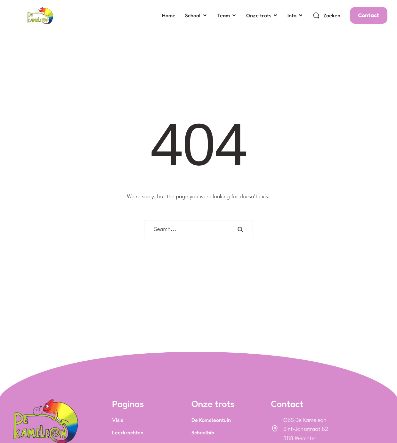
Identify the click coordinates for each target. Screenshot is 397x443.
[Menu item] (168, 15)
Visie (118, 420)
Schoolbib (202, 432)
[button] (204, 15)
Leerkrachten (127, 432)
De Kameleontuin (211, 420)
